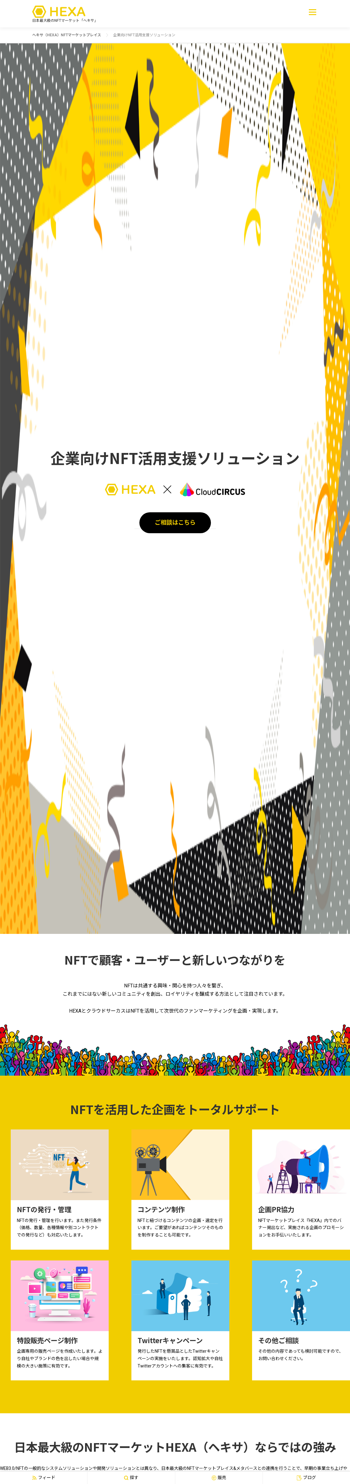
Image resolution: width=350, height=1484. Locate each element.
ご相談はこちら (175, 522)
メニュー (312, 12)
